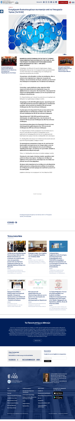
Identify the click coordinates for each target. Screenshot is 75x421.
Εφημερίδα (39, 2)
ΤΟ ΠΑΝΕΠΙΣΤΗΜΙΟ (63, 2)
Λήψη (29, 216)
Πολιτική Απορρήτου (53, 413)
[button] (1, 11)
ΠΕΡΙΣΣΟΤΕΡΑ (38, 340)
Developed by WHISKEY (63, 413)
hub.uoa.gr (58, 390)
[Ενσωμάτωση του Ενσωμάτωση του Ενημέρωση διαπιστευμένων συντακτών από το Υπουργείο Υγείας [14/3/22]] (37, 193)
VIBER (38, 359)
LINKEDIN (32, 359)
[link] (44, 2)
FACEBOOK (12, 359)
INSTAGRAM (26, 359)
